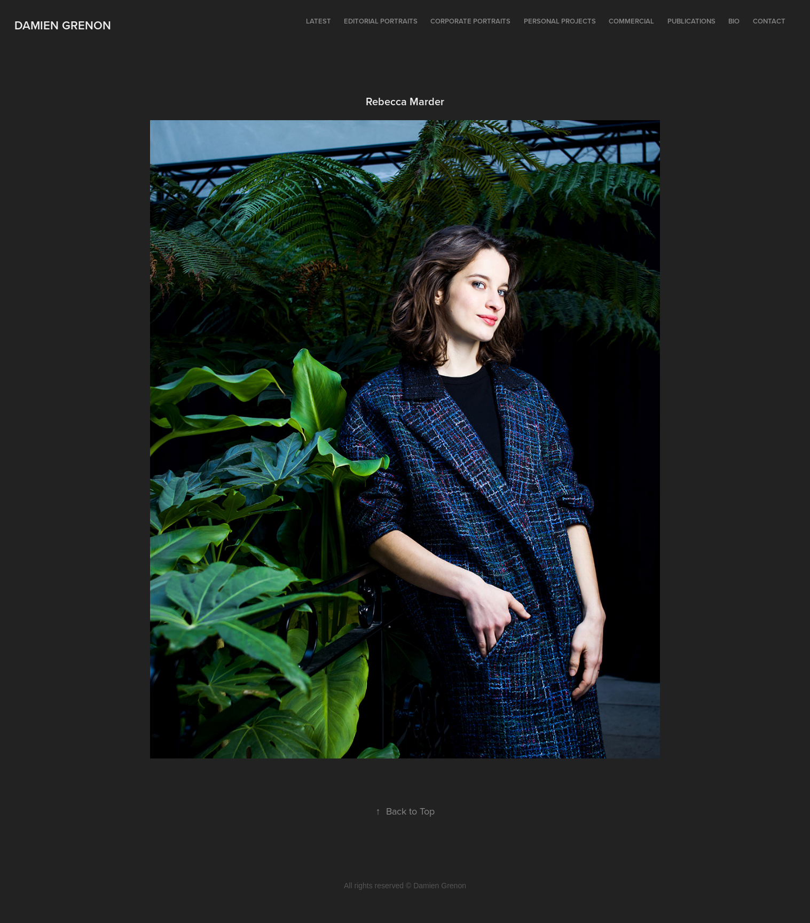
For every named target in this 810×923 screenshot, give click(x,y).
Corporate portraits (470, 21)
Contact (769, 21)
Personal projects (560, 21)
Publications (691, 21)
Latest (318, 21)
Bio (734, 21)
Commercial (631, 21)
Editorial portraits (381, 21)
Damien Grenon (62, 25)
